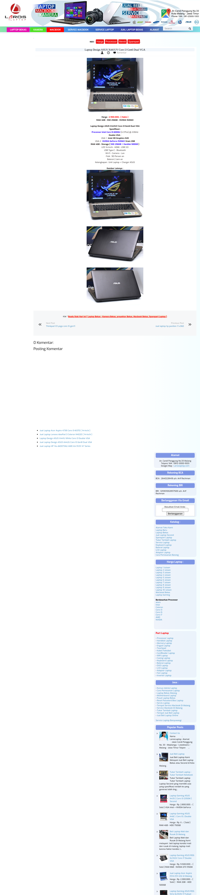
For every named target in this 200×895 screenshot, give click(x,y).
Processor (111, 41)
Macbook (55, 29)
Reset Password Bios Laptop (170, 700)
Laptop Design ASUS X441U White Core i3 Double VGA (65, 438)
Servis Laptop (163, 703)
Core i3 (159, 609)
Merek (122, 41)
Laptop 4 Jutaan (163, 575)
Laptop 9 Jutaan (163, 587)
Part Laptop (162, 633)
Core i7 (159, 614)
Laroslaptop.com (181, 465)
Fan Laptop (162, 673)
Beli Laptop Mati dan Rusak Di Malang (179, 833)
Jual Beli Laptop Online (167, 715)
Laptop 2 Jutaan (163, 570)
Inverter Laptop (164, 675)
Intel (158, 604)
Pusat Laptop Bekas (166, 698)
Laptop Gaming (163, 594)
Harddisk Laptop (164, 640)
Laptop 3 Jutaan (163, 572)
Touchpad (161, 648)
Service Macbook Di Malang (169, 707)
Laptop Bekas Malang (167, 693)
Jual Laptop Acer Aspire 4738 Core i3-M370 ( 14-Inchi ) (65, 430)
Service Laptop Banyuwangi (168, 720)
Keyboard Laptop (164, 545)
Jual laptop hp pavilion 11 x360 (170, 326)
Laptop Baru (161, 530)
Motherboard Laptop (166, 695)
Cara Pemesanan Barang (167, 554)
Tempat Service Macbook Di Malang (173, 705)
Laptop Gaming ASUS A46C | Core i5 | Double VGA (180, 816)
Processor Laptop (165, 638)
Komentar (121, 52)
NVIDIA (159, 619)
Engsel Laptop (163, 645)
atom (158, 602)
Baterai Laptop (162, 547)
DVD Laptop (162, 665)
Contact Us (175, 733)
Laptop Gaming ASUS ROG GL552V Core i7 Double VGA (182, 858)
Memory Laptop (164, 643)
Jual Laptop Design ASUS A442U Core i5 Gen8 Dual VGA (66, 442)
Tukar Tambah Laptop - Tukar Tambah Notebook (181, 773)
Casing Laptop (163, 658)
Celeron (159, 607)
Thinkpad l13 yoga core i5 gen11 (60, 326)
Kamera (38, 29)
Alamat (154, 29)
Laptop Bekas (18, 29)
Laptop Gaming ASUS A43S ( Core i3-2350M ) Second (181, 798)
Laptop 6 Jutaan (163, 580)
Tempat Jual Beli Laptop (168, 712)
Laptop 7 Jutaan (163, 582)
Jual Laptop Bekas (132, 29)
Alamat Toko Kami (164, 527)
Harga (100, 41)
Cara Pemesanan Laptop (168, 690)
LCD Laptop (161, 550)
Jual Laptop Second (165, 535)
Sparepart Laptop (164, 537)
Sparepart (133, 41)
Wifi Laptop (162, 655)
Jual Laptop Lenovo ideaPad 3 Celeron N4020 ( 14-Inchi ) (66, 434)
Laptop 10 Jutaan (163, 589)
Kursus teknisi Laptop (167, 688)
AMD (158, 617)
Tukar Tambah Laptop (166, 540)
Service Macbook (78, 29)
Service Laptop (104, 29)
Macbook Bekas (163, 592)
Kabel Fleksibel (164, 650)
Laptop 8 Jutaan (163, 584)
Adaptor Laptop (163, 552)
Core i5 (159, 612)
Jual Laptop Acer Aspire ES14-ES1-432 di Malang (181, 874)
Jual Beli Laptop (177, 753)
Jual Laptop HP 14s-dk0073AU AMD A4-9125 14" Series (65, 446)
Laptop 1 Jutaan (163, 567)
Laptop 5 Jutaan (163, 577)
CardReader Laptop (166, 653)
